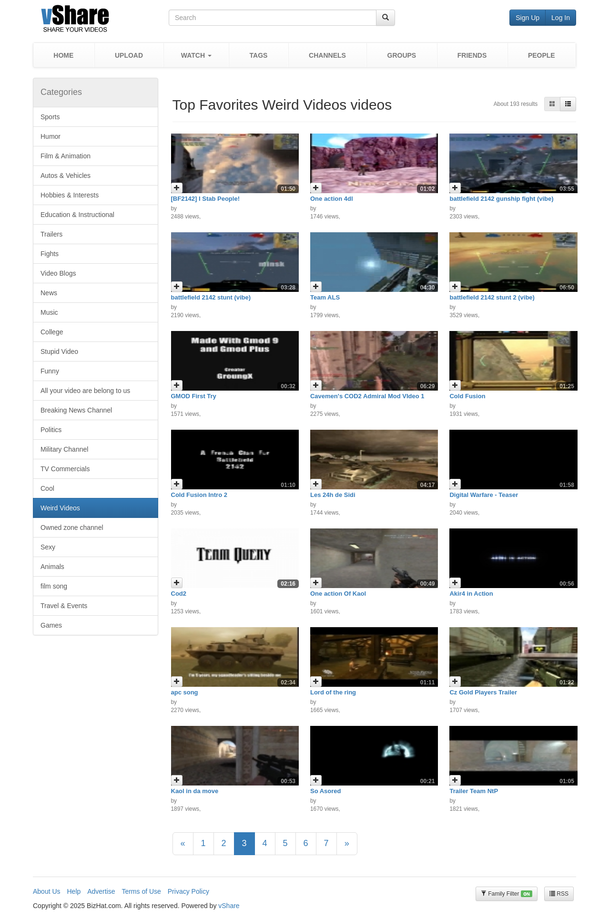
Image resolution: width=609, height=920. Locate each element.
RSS (558, 893)
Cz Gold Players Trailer (483, 692)
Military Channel (64, 449)
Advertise (101, 891)
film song (54, 586)
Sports (50, 117)
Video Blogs (58, 273)
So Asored (325, 791)
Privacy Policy (188, 891)
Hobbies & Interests (70, 195)
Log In (560, 17)
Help (74, 891)
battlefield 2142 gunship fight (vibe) (501, 198)
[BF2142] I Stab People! (205, 198)
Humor (51, 136)
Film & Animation (66, 156)
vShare (228, 906)
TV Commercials (65, 469)
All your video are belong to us (85, 390)
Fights (50, 254)
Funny (50, 371)
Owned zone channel (72, 527)
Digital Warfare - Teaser (483, 494)
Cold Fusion (467, 396)
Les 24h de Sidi (332, 494)
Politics (51, 430)
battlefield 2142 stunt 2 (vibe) (491, 297)
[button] (196, 55)
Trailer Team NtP (473, 791)
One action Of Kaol (338, 593)
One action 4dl (331, 198)
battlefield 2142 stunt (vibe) (211, 297)
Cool (47, 488)
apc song (184, 692)
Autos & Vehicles (66, 175)
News (49, 293)
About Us (47, 891)
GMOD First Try (193, 396)
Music (49, 312)
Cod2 (179, 593)
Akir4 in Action (471, 593)
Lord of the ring (333, 692)
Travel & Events (64, 606)
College (52, 332)
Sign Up (527, 17)
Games (51, 625)
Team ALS (325, 297)
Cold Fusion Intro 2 (199, 494)
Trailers (51, 234)
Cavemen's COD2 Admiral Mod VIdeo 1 (367, 396)
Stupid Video (59, 351)
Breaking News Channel (76, 410)
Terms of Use (141, 891)
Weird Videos (60, 508)
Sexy (48, 547)
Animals (52, 566)
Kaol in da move (195, 791)
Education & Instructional (77, 214)
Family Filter (506, 894)
